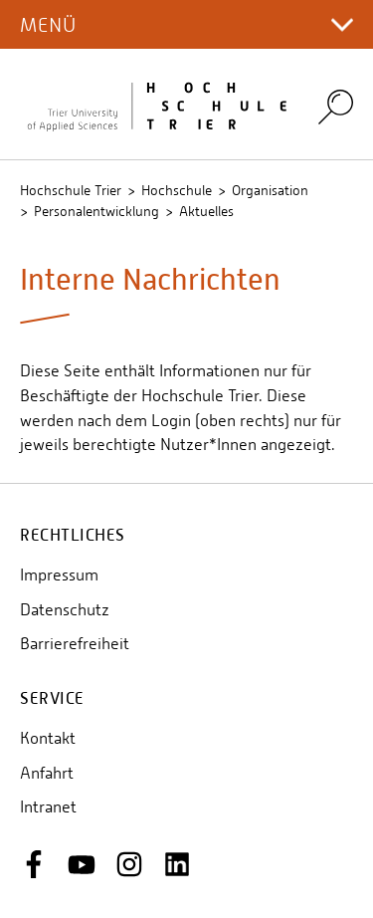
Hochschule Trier (70, 190)
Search (335, 106)
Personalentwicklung (96, 211)
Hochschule (176, 190)
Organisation (270, 190)
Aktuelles (206, 211)
